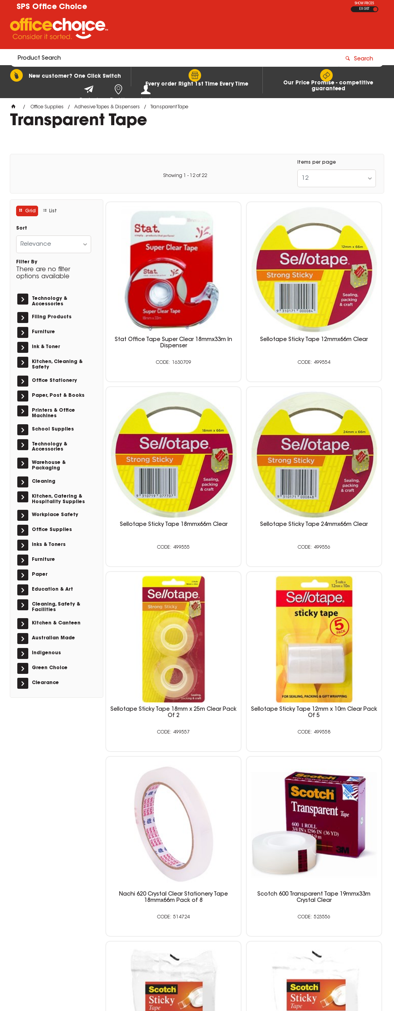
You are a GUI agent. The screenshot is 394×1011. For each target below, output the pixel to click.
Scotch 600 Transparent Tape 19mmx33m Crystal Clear (244, 604)
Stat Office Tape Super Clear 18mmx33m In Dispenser (150, 304)
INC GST (375, 9)
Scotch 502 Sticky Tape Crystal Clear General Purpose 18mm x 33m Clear (337, 604)
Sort (21, 228)
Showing (185, 175)
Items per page (316, 162)
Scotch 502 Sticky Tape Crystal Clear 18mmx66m (150, 749)
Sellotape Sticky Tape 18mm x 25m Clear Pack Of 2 (243, 452)
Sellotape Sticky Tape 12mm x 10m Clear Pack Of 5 (337, 452)
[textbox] (151, 30)
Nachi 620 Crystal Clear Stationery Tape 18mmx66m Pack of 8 (150, 604)
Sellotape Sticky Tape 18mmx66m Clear (337, 304)
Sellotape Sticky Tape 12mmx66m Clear (243, 304)
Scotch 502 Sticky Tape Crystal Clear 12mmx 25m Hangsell (337, 752)
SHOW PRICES (364, 3)
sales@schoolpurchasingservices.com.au (315, 913)
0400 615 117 (296, 899)
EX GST (364, 9)
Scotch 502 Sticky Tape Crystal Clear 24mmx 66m (243, 749)
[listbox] (336, 178)
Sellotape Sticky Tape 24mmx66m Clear (150, 452)
